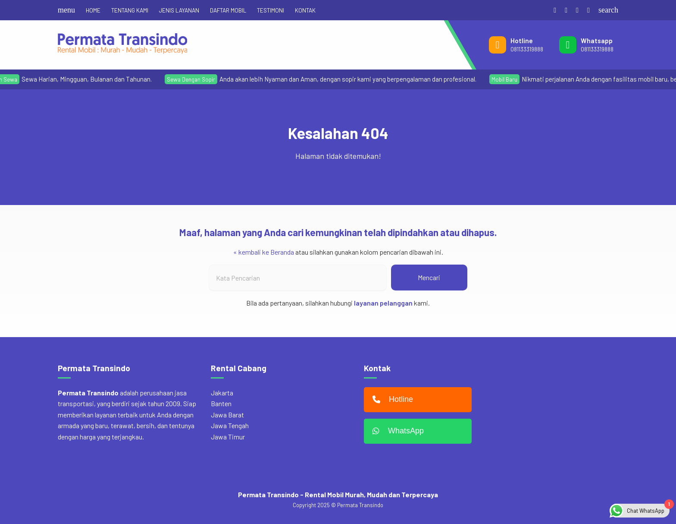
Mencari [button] (429, 277)
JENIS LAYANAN (179, 10)
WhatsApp (396, 431)
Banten (221, 403)
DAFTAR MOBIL (228, 10)
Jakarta (222, 392)
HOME (93, 10)
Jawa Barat (227, 414)
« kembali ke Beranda (263, 252)
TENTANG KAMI (129, 10)
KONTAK (305, 10)
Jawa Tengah (230, 425)
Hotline (390, 399)
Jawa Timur (228, 436)
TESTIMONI (270, 10)
